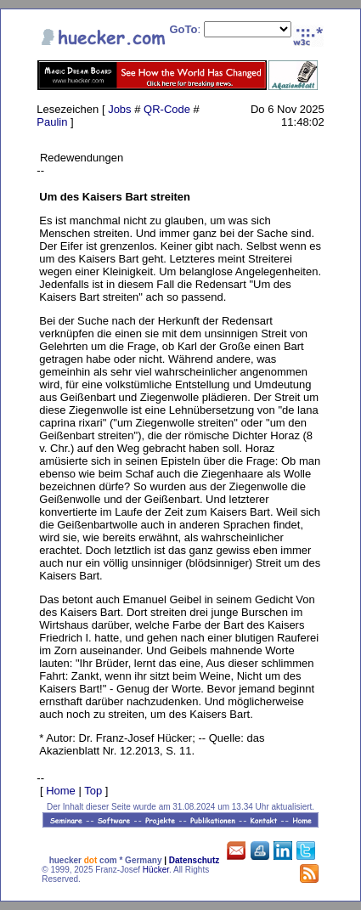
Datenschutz (194, 860)
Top (93, 790)
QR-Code (167, 109)
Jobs (119, 109)
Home (61, 790)
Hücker (156, 869)
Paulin (52, 122)
